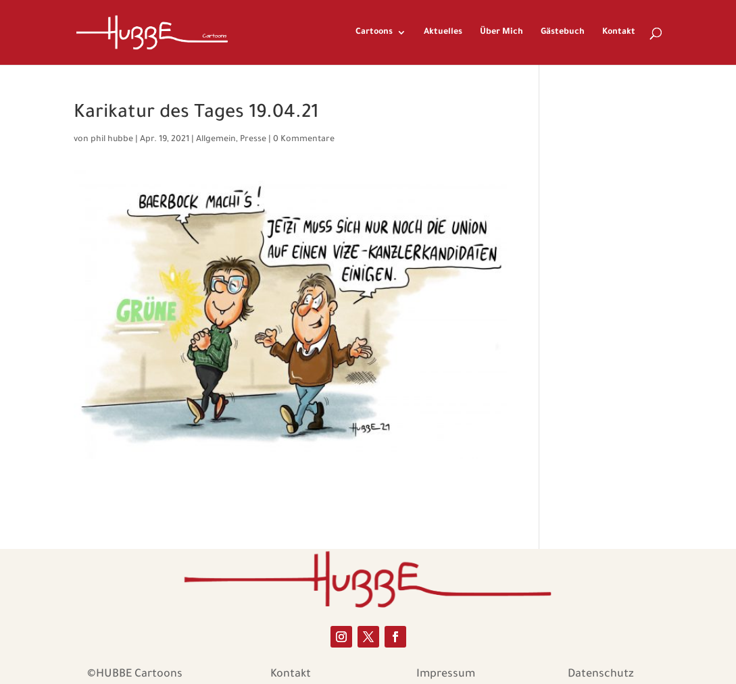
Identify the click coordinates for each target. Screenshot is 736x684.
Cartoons (374, 32)
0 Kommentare (304, 139)
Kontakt (618, 32)
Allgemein (216, 139)
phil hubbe (112, 139)
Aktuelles (443, 32)
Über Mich (501, 32)
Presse (253, 139)
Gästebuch (563, 32)
